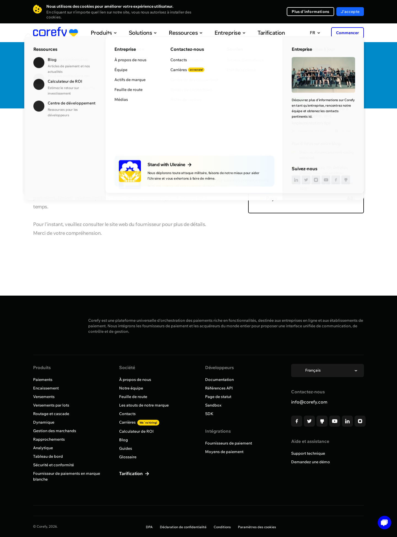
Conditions (222, 527)
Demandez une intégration (329, 84)
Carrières (139, 422)
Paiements (42, 379)
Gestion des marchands (54, 430)
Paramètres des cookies (257, 527)
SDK (209, 413)
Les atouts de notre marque (144, 405)
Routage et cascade (51, 413)
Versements (44, 396)
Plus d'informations (310, 11)
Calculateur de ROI (136, 431)
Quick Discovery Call (329, 66)
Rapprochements (49, 439)
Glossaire (127, 456)
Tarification (260, 32)
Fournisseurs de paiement (228, 443)
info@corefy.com (309, 402)
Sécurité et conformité (53, 464)
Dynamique (43, 422)
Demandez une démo (310, 461)
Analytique (43, 447)
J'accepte (350, 11)
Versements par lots (51, 405)
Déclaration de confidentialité (183, 527)
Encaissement (46, 388)
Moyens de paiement (224, 451)
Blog (123, 439)
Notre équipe (131, 388)
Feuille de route (133, 396)
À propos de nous (135, 379)
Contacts (127, 413)
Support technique (308, 453)
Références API (219, 388)
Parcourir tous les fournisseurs (70, 124)
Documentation (219, 379)
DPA (149, 527)
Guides (125, 448)
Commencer (347, 32)
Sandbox (213, 405)
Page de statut (218, 396)
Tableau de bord (48, 456)
